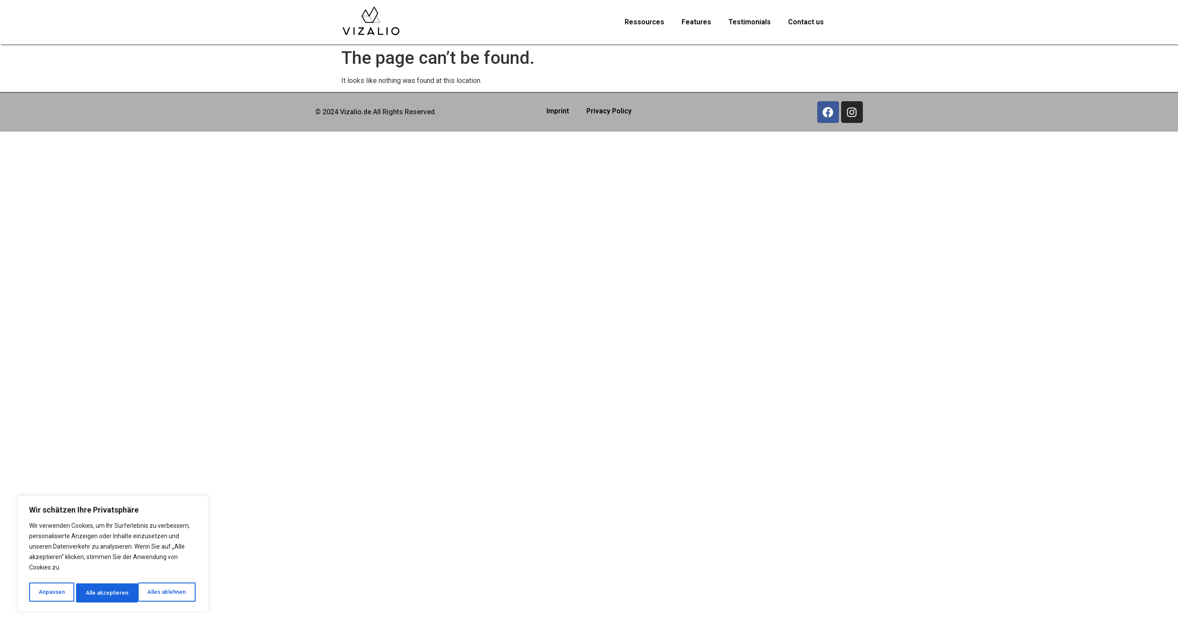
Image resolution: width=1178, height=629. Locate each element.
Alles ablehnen (104, 592)
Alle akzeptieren (167, 592)
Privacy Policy (609, 111)
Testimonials (750, 22)
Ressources (644, 22)
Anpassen (51, 592)
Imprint (557, 111)
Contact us (806, 22)
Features (696, 22)
